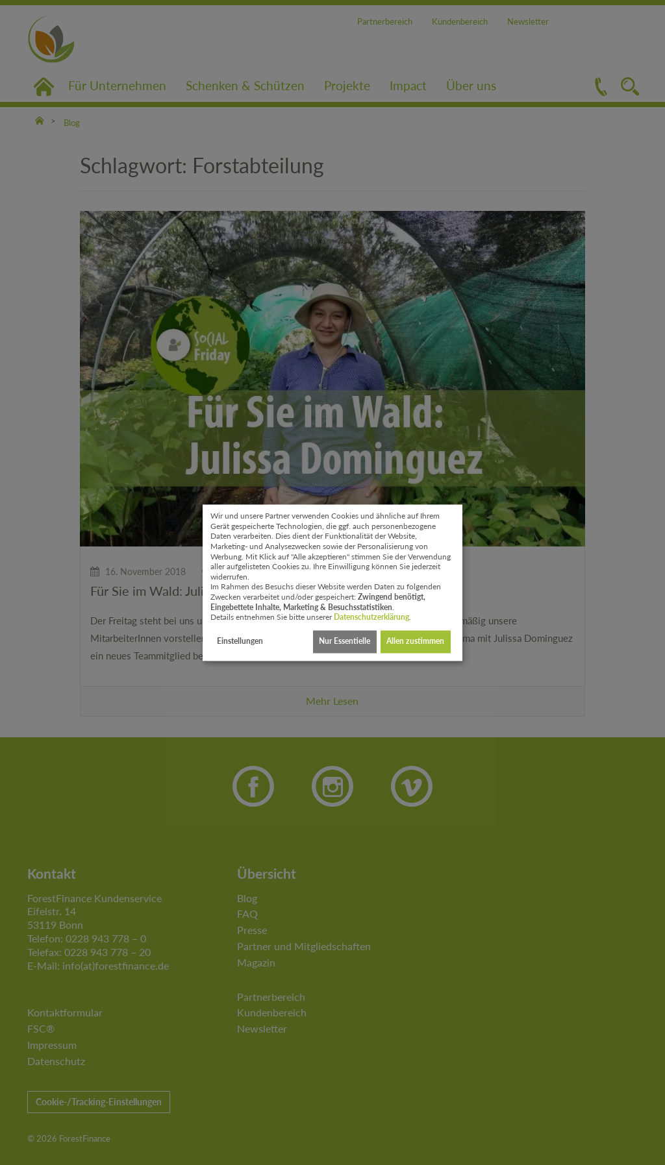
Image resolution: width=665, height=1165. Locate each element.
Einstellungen (240, 641)
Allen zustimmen (415, 641)
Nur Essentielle (344, 641)
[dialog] (332, 582)
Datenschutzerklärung (371, 617)
